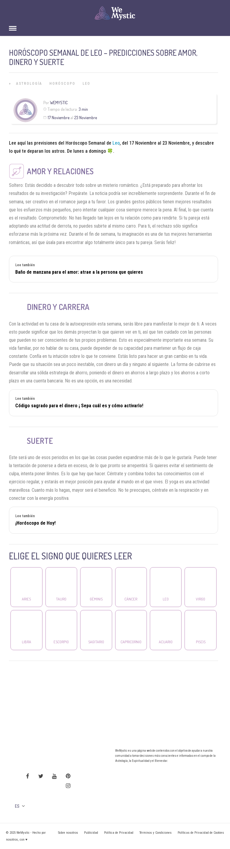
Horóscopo (62, 83)
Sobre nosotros (68, 833)
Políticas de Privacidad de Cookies (201, 833)
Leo (86, 83)
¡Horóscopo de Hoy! (35, 523)
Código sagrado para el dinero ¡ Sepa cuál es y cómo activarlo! (79, 405)
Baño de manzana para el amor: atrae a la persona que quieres (79, 272)
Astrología (29, 83)
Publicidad (91, 833)
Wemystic (59, 102)
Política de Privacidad (118, 833)
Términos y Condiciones (155, 833)
